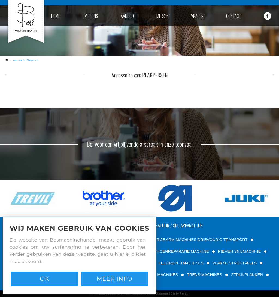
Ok (44, 278)
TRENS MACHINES (204, 275)
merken (162, 16)
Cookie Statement (158, 293)
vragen (197, 16)
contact (233, 16)
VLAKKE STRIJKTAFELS (235, 263)
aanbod (127, 16)
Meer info (114, 278)
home (55, 16)
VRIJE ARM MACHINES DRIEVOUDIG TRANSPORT (200, 239)
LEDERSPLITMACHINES (181, 263)
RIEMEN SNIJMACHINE (239, 251)
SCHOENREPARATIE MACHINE (180, 251)
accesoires (18, 60)
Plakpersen (32, 60)
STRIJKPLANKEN (247, 275)
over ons (90, 16)
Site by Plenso (179, 293)
